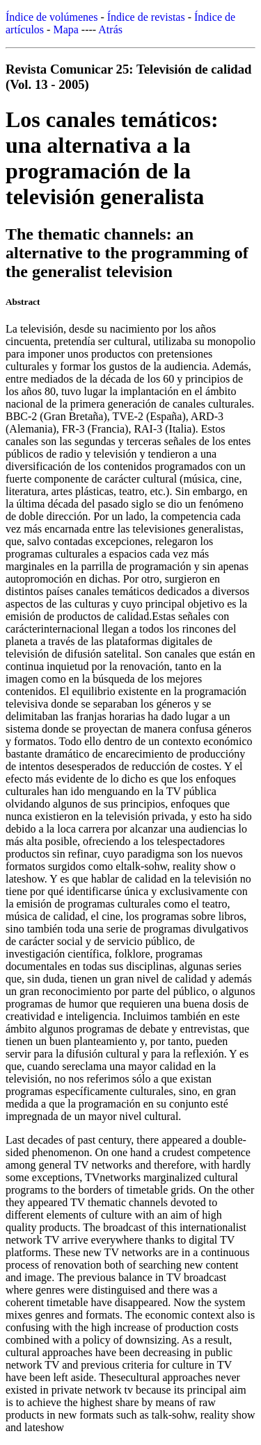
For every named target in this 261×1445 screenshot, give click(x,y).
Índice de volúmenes (51, 17)
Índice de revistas (146, 17)
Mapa (65, 29)
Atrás (110, 29)
